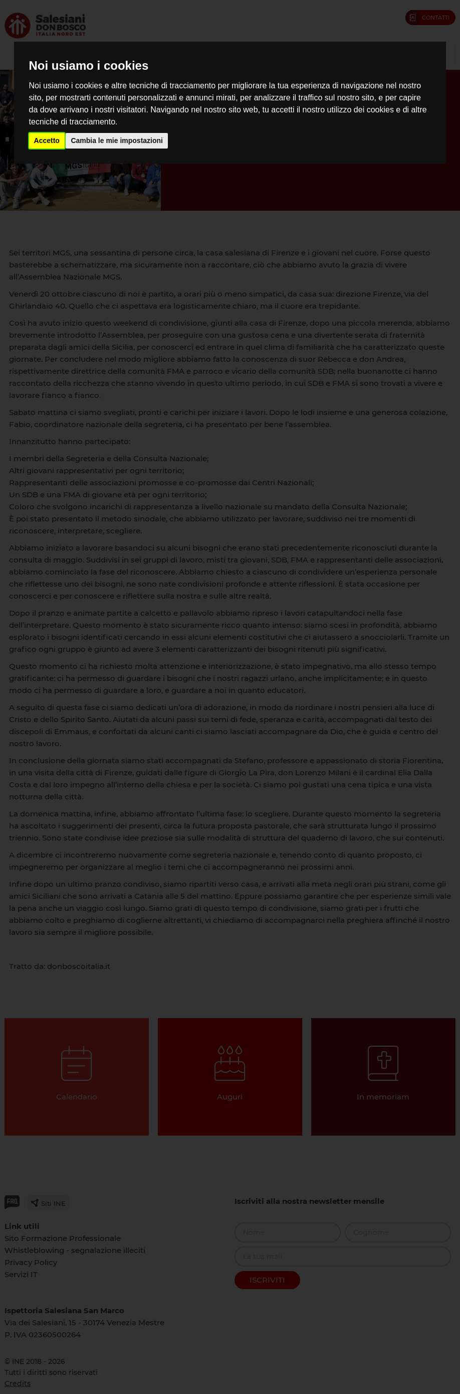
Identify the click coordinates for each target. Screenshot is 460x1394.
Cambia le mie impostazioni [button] (117, 140)
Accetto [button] (47, 140)
